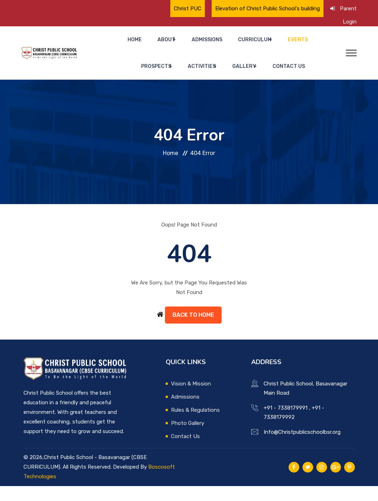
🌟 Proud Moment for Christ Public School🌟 (117, 10)
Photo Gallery (187, 438)
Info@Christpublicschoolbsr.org (302, 447)
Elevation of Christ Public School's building (267, 8)
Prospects (293, 43)
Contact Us (258, 77)
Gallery (220, 77)
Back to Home (193, 329)
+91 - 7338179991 (285, 423)
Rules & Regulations (195, 425)
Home (128, 43)
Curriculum (223, 43)
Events (261, 43)
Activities (183, 77)
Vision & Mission (191, 398)
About (150, 43)
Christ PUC (187, 8)
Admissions (185, 43)
